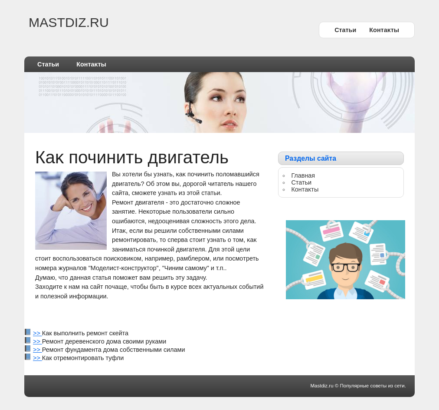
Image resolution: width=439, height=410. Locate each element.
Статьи (345, 29)
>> (37, 333)
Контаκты (384, 29)
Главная (303, 175)
